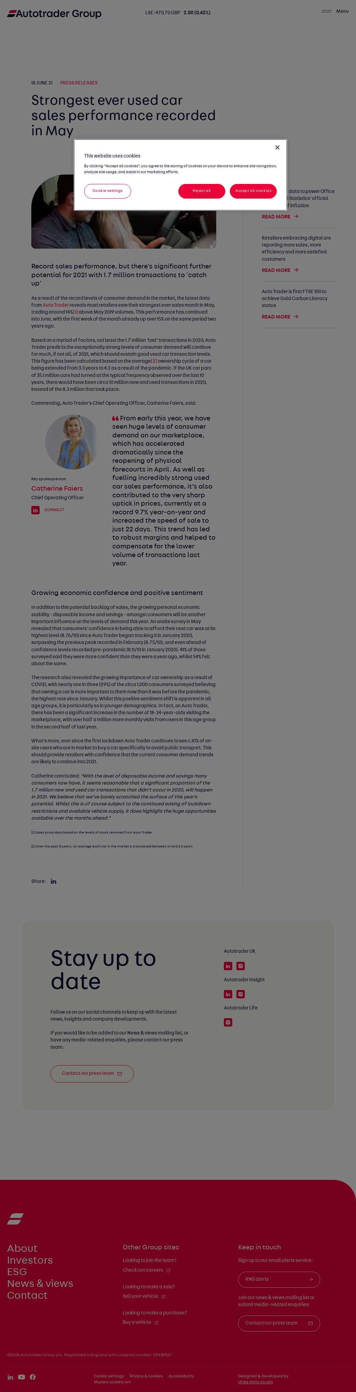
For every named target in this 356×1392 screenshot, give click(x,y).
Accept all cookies (253, 191)
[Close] (277, 147)
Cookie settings (107, 191)
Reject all (202, 191)
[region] (180, 175)
